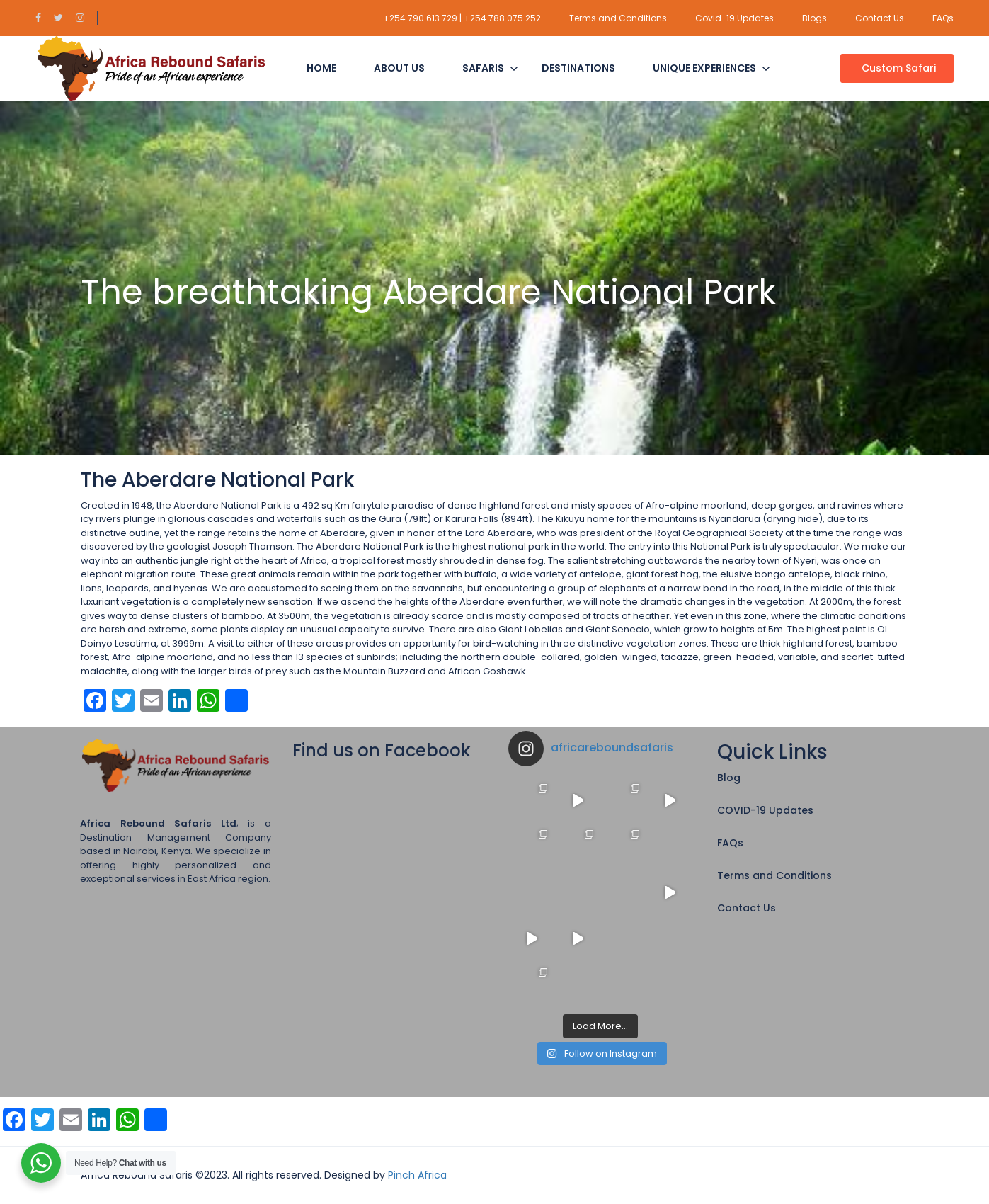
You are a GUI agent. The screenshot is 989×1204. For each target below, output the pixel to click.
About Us (399, 68)
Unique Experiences (704, 68)
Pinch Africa (417, 1175)
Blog (729, 778)
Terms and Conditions (618, 18)
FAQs (943, 18)
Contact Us (879, 18)
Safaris (483, 68)
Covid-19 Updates (734, 18)
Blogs (814, 18)
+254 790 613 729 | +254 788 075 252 (462, 18)
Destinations (578, 68)
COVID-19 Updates (765, 810)
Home (321, 68)
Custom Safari (899, 68)
